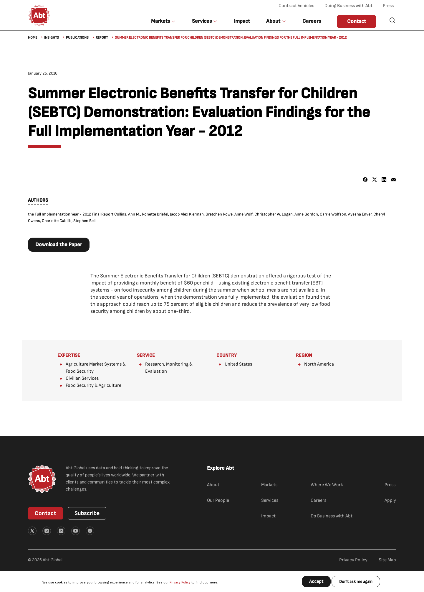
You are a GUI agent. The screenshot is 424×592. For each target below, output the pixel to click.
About (213, 485)
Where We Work (327, 485)
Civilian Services (82, 378)
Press (388, 6)
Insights (51, 37)
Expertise (68, 355)
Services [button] (202, 21)
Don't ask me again (355, 581)
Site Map (387, 560)
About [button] (273, 21)
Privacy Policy (180, 582)
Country (226, 355)
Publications (77, 37)
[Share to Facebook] (365, 179)
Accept (316, 581)
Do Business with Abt (331, 516)
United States (238, 364)
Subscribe (87, 513)
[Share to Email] (393, 179)
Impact (242, 21)
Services (269, 500)
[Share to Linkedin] (384, 179)
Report (102, 37)
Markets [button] (160, 21)
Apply (390, 500)
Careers (311, 21)
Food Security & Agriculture (93, 385)
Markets (269, 485)
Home (32, 37)
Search (392, 20)
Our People (218, 500)
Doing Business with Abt (348, 6)
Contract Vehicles (296, 6)
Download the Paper (58, 244)
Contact (356, 21)
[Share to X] (374, 179)
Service (146, 355)
